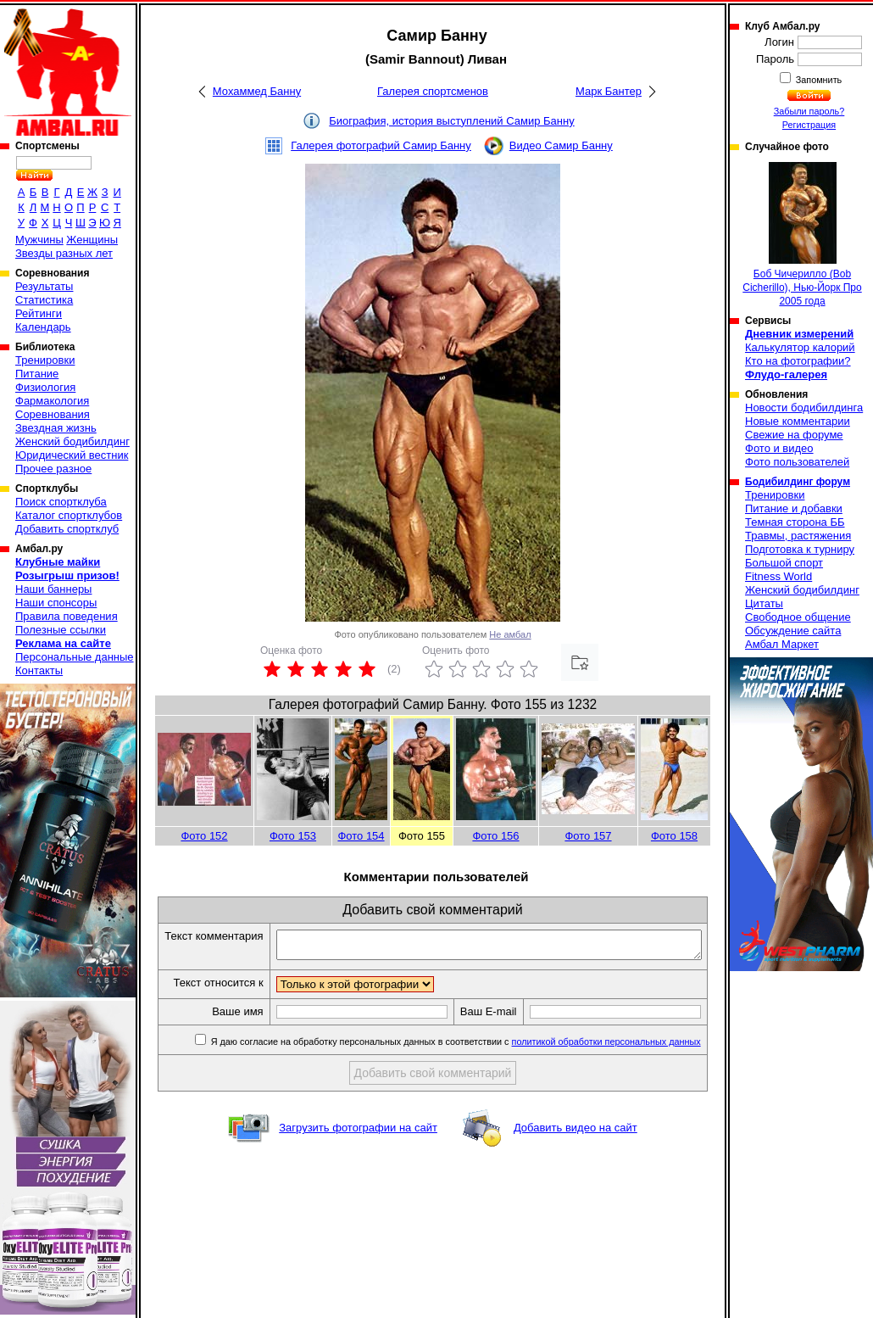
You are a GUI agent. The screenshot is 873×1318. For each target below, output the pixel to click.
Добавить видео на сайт (575, 1157)
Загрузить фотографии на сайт (358, 1157)
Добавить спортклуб (67, 528)
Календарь (43, 327)
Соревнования (52, 414)
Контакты (39, 670)
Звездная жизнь (56, 428)
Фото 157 (587, 835)
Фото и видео (779, 448)
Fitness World (778, 576)
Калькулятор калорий (800, 347)
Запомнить (817, 80)
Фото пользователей (797, 461)
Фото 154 (360, 835)
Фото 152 (204, 835)
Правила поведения (66, 616)
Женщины (92, 239)
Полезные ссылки (60, 629)
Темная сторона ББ (795, 522)
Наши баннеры (53, 589)
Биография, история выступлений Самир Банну (451, 120)
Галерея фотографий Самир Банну (381, 145)
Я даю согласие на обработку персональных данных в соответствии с (458, 1071)
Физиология (45, 387)
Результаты (44, 286)
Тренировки (45, 360)
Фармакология (52, 400)
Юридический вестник (71, 455)
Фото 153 (293, 835)
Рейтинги (38, 313)
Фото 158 (674, 835)
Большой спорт (784, 562)
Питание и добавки (793, 508)
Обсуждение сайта (793, 630)
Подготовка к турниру (799, 549)
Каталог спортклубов (68, 515)
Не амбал (510, 634)
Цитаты (764, 603)
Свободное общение (798, 617)
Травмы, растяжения (798, 535)
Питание (36, 373)
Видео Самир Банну (561, 145)
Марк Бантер (609, 91)
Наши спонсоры (56, 602)
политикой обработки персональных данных (609, 1071)
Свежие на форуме (794, 434)
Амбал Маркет (782, 644)
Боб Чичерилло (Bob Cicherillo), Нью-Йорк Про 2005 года (801, 234)
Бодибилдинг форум (797, 482)
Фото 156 (495, 835)
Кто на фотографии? (798, 361)
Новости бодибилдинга (804, 407)
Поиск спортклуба (61, 501)
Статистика (44, 299)
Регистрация (809, 125)
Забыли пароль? (809, 111)
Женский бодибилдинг (72, 441)
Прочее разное (53, 468)
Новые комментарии (797, 421)
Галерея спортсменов (432, 91)
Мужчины (39, 239)
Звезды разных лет (64, 253)
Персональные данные (74, 657)
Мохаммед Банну (257, 91)
